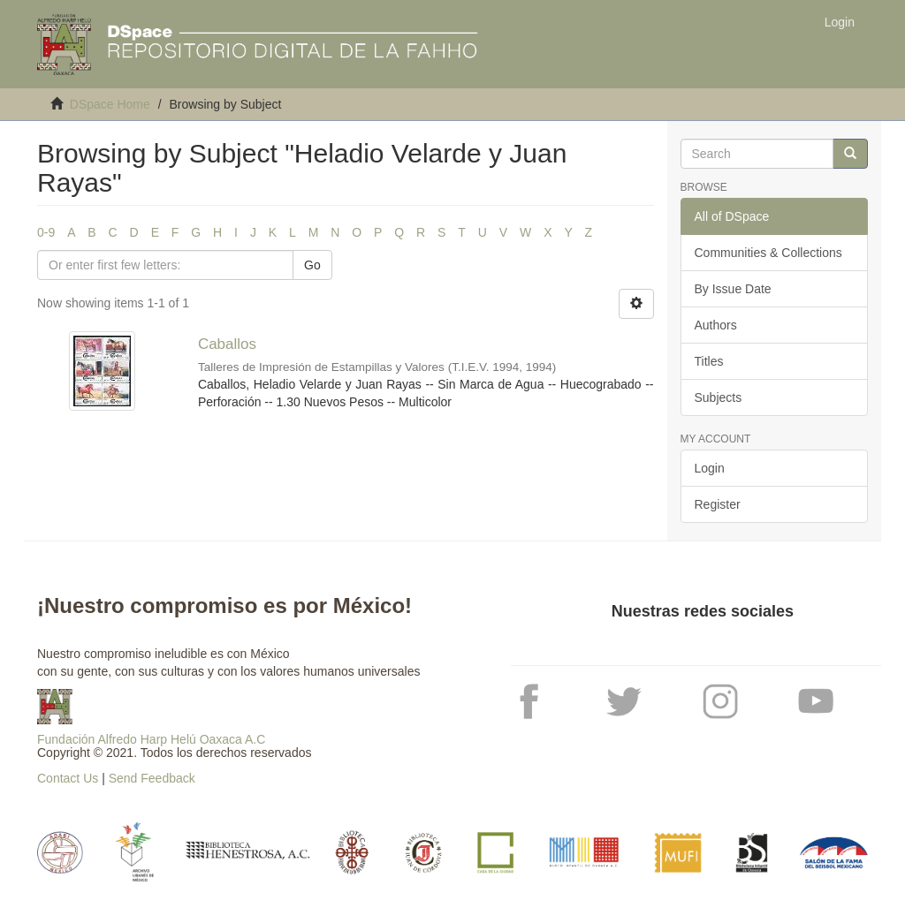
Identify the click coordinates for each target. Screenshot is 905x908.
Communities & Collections (768, 253)
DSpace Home (110, 104)
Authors (716, 325)
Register (718, 504)
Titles (709, 361)
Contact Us (67, 778)
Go (312, 265)
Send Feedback (152, 778)
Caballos (227, 344)
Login (710, 468)
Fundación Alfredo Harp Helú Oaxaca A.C (151, 739)
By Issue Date (733, 289)
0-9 (46, 232)
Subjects (718, 397)
